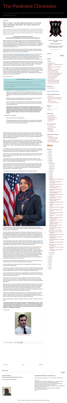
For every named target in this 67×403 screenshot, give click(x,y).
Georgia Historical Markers (53, 76)
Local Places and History (52, 70)
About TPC (50, 61)
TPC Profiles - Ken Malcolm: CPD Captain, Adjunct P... (55, 187)
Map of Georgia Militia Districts (53, 141)
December (51, 163)
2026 (49, 151)
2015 (49, 260)
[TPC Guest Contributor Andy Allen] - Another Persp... (55, 197)
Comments (50, 109)
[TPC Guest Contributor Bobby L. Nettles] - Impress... (55, 200)
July (50, 171)
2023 (49, 155)
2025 (49, 152)
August (50, 169)
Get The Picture (51, 125)
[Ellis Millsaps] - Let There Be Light (55, 230)
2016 (49, 259)
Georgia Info (50, 136)
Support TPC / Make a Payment (53, 80)
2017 (49, 257)
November (51, 165)
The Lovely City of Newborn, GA (54, 102)
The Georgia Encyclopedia (53, 137)
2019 (49, 162)
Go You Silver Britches (52, 127)
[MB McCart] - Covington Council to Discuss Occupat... (55, 226)
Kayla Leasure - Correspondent (53, 69)
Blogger (48, 400)
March (50, 177)
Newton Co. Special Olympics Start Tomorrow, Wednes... (55, 192)
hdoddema (40, 400)
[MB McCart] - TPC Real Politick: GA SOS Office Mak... (55, 237)
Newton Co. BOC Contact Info (53, 83)
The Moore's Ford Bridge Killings (54, 74)
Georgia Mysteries (51, 119)
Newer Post (5, 364)
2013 (49, 264)
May (50, 174)
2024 (49, 154)
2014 (49, 262)
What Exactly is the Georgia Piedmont (55, 97)
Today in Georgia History (52, 139)
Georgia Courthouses (52, 101)
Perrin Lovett (6, 309)
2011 (49, 267)
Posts (49, 107)
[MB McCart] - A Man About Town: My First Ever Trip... (56, 245)
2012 (49, 265)
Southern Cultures (51, 116)
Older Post (41, 364)
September (51, 168)
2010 (49, 268)
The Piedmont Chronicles (29, 6)
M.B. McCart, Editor (51, 63)
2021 (49, 159)
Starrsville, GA (50, 96)
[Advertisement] (23, 354)
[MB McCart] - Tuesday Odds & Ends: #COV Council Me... (56, 218)
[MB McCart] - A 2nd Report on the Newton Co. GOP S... (55, 223)
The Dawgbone (51, 129)
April (50, 176)
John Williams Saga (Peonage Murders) (55, 73)
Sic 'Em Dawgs (50, 131)
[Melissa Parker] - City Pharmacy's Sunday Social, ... (55, 182)
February (51, 252)
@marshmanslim (60, 377)
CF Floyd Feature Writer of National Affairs (23, 334)
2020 (49, 160)
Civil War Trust (50, 120)
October (50, 166)
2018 (49, 256)
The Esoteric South (51, 78)
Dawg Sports (50, 128)
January (50, 254)
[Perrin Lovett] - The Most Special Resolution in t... (55, 228)
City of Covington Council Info (53, 81)
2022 (49, 157)
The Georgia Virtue (51, 88)
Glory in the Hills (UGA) (52, 77)
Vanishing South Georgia (52, 118)
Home (23, 364)
